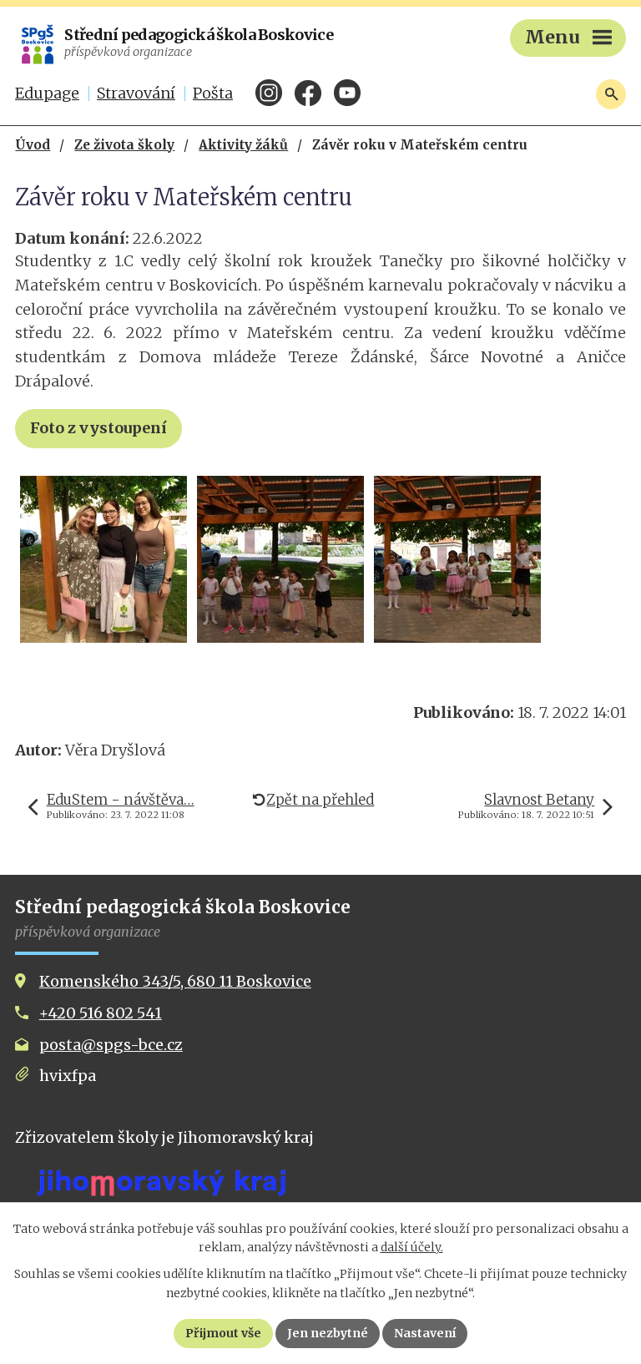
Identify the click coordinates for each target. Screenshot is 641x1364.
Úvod (32, 145)
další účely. (412, 1247)
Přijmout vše (223, 1333)
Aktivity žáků (243, 145)
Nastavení (425, 1333)
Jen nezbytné (327, 1333)
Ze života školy (124, 145)
